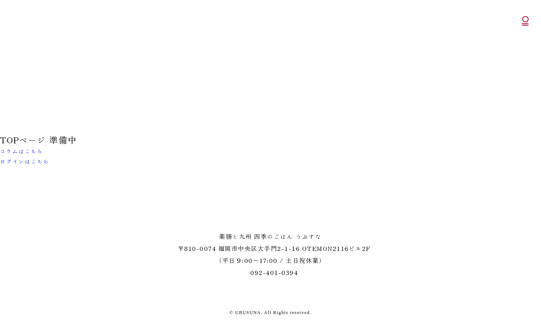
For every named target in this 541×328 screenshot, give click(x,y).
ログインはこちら (25, 161)
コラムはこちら (22, 151)
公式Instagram (526, 60)
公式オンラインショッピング (525, 41)
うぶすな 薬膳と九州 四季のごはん (36, 24)
